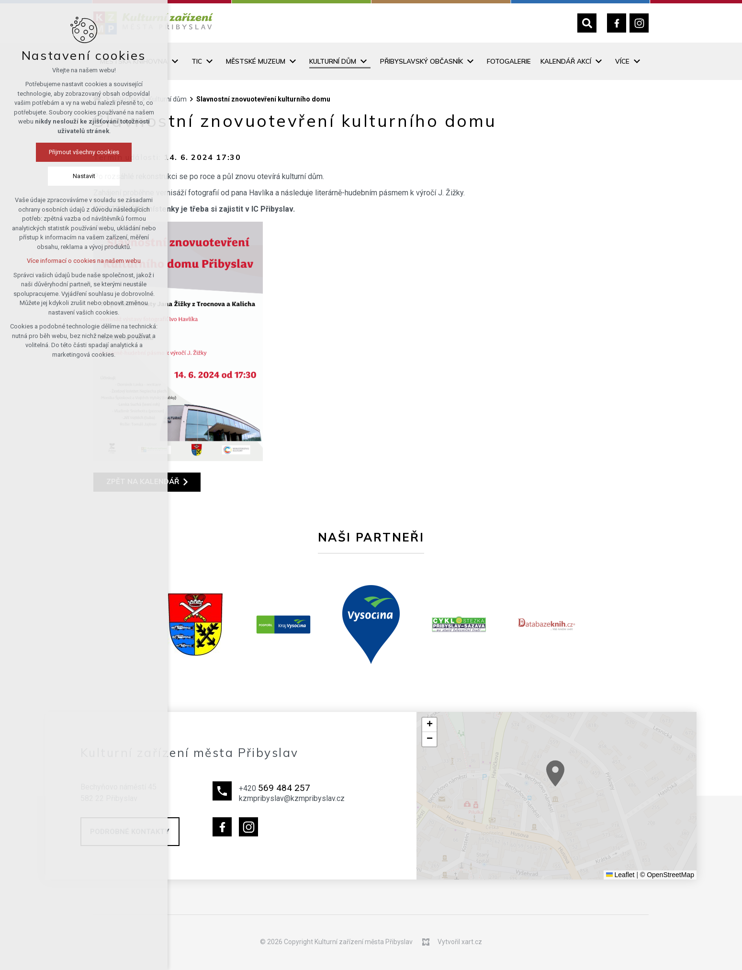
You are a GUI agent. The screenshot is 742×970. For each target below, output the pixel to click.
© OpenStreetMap (667, 875)
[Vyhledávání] (586, 23)
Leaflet (620, 875)
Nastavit (54, 176)
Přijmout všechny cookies (54, 152)
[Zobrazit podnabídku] (175, 61)
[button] (600, 798)
